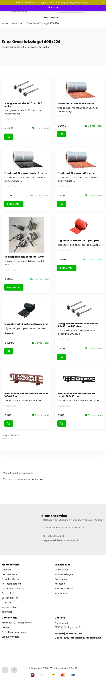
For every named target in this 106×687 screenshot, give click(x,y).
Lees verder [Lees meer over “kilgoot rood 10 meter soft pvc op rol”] (67, 267)
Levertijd (6, 602)
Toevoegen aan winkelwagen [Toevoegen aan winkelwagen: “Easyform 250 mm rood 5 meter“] (61, 134)
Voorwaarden (9, 607)
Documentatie (9, 574)
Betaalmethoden (11, 579)
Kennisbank (61, 593)
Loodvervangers (10, 636)
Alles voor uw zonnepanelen (17, 622)
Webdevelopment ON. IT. (63, 668)
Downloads (61, 579)
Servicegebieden (64, 588)
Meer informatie (41, 47)
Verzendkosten (10, 597)
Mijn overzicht (62, 569)
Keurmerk (7, 612)
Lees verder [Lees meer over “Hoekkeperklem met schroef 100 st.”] (14, 287)
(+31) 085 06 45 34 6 (52, 536)
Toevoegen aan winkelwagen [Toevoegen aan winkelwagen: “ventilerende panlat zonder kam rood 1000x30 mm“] (8, 423)
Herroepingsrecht (11, 583)
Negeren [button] (53, 7)
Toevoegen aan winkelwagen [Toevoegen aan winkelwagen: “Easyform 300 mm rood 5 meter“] (61, 204)
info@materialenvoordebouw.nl (59, 540)
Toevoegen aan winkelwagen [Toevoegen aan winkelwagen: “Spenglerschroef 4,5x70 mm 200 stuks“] (8, 137)
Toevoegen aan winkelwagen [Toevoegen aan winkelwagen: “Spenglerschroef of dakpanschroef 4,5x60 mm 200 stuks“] (61, 357)
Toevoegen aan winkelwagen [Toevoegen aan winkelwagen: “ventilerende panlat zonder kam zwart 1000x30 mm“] (61, 423)
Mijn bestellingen (64, 574)
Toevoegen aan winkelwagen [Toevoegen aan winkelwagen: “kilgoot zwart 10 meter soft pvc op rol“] (8, 351)
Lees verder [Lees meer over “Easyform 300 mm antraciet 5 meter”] (14, 203)
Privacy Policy (9, 593)
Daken (5, 627)
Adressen (60, 583)
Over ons (6, 569)
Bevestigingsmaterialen (14, 632)
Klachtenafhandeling (13, 588)
